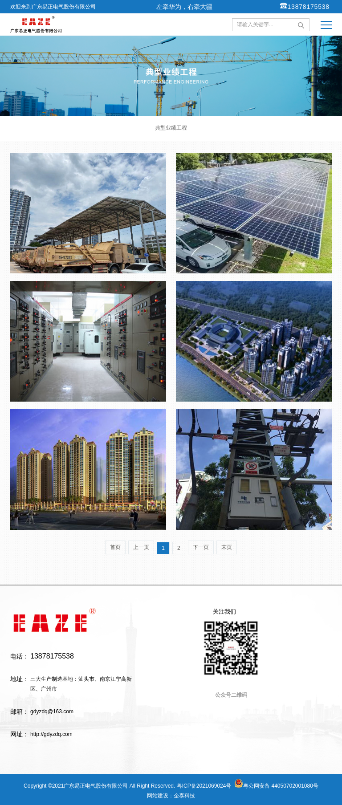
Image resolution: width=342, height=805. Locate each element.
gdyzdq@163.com (51, 711)
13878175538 (305, 6)
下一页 (201, 547)
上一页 (141, 547)
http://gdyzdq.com (51, 734)
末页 (226, 547)
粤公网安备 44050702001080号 (276, 784)
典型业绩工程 (171, 128)
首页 (115, 547)
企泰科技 (184, 796)
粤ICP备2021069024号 (204, 786)
